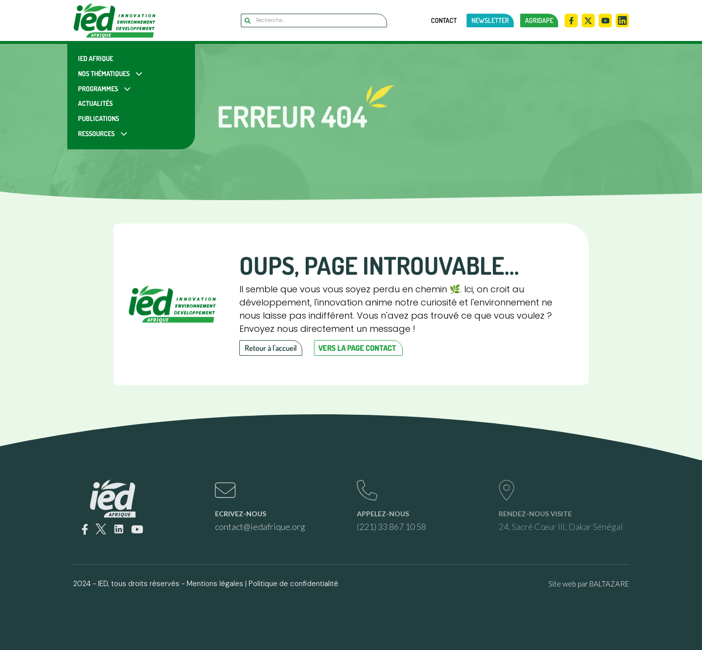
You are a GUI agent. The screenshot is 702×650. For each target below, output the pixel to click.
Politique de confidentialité (293, 584)
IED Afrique (95, 58)
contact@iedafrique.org (260, 526)
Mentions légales (215, 584)
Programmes (98, 88)
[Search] (314, 20)
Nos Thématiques (104, 73)
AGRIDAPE (539, 20)
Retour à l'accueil (271, 348)
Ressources (96, 133)
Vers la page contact (357, 348)
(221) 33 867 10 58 (391, 526)
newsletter (490, 20)
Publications (98, 118)
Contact (444, 20)
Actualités (95, 103)
